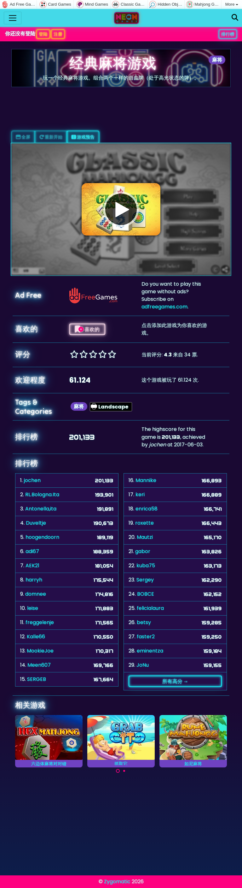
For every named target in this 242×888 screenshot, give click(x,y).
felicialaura (150, 608)
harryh (34, 579)
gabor (142, 551)
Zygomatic (117, 881)
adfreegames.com (164, 306)
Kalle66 (36, 636)
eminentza (150, 650)
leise (32, 608)
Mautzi (145, 537)
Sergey (145, 579)
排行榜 (227, 34)
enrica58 (146, 508)
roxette (144, 523)
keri (140, 494)
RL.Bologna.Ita (42, 494)
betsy (144, 622)
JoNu (142, 665)
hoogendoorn (42, 537)
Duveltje (36, 523)
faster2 (146, 636)
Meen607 (39, 665)
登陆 (43, 34)
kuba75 (145, 565)
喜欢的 (87, 329)
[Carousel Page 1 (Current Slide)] (118, 771)
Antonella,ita (40, 508)
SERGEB (36, 679)
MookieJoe (40, 650)
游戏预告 (83, 137)
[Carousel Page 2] (124, 771)
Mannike (145, 480)
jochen (32, 480)
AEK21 (32, 565)
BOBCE (145, 594)
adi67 (32, 551)
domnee (35, 594)
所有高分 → (175, 681)
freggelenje (40, 622)
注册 (58, 34)
